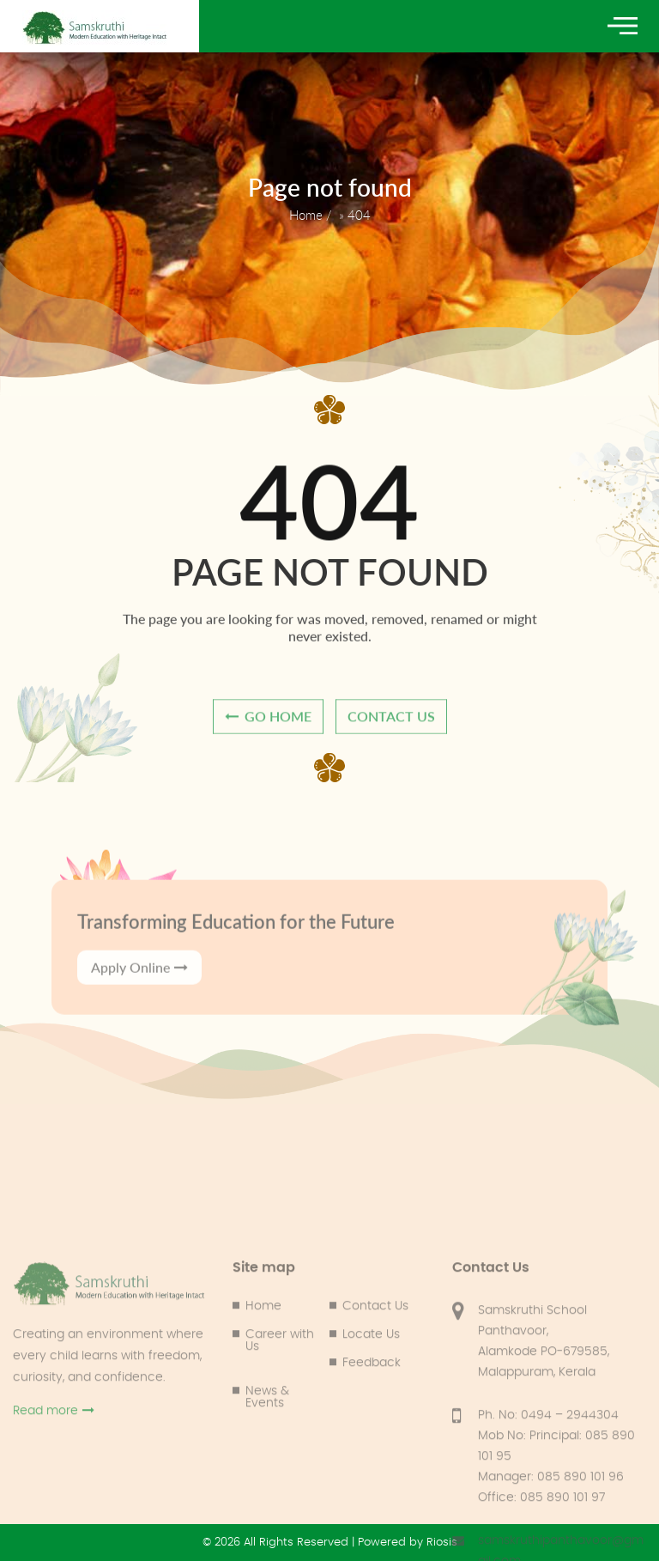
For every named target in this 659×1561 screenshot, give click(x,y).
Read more (53, 1485)
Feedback (371, 1437)
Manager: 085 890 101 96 (551, 1552)
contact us (391, 722)
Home (306, 214)
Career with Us (279, 1415)
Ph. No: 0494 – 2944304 (548, 1490)
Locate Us (371, 1409)
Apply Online (139, 991)
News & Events (267, 1472)
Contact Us (375, 1381)
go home (268, 722)
